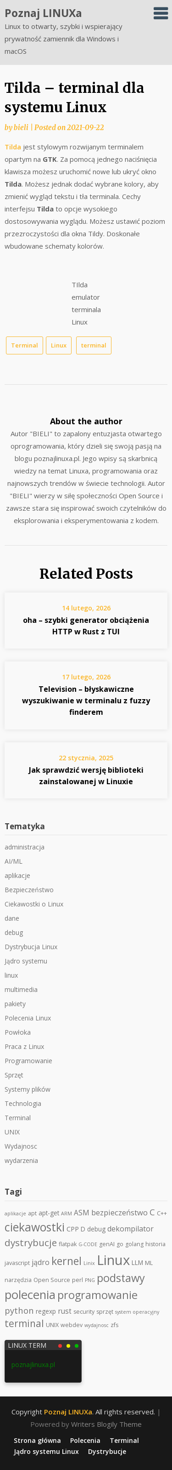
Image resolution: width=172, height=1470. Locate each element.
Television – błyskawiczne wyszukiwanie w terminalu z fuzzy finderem (86, 700)
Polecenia (85, 1440)
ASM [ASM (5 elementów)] (81, 1213)
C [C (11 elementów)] (152, 1212)
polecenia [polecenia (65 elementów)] (30, 1295)
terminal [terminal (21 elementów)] (24, 1323)
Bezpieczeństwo (29, 889)
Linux (59, 345)
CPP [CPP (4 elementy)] (73, 1228)
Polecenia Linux (28, 1018)
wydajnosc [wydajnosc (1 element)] (96, 1325)
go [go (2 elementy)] (120, 1244)
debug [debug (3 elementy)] (96, 1229)
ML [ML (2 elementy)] (149, 1263)
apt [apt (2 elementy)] (32, 1213)
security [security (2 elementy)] (83, 1312)
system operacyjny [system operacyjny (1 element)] (137, 1312)
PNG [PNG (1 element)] (90, 1280)
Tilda (13, 146)
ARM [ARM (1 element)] (66, 1213)
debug (14, 932)
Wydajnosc (21, 1146)
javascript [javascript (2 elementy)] (17, 1263)
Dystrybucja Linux (31, 946)
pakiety (15, 1003)
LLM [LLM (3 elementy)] (137, 1262)
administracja (24, 847)
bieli (21, 127)
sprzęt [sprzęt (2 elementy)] (104, 1312)
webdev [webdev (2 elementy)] (72, 1325)
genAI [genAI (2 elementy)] (107, 1244)
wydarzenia (21, 1160)
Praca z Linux (24, 1046)
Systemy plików (27, 1089)
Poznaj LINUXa (43, 13)
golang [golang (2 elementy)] (134, 1244)
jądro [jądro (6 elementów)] (41, 1262)
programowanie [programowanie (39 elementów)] (97, 1295)
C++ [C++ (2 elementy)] (162, 1213)
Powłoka (18, 1032)
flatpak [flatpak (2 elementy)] (68, 1244)
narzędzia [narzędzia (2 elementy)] (18, 1280)
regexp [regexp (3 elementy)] (46, 1311)
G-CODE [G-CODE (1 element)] (87, 1244)
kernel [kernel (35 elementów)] (66, 1260)
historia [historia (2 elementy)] (155, 1244)
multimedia (21, 989)
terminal (93, 345)
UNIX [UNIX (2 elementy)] (52, 1325)
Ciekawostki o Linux (34, 904)
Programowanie (28, 1060)
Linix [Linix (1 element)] (89, 1263)
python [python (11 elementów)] (19, 1310)
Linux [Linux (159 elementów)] (113, 1260)
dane (12, 918)
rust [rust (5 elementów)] (65, 1311)
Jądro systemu (26, 961)
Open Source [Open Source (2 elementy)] (51, 1280)
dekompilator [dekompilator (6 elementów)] (130, 1229)
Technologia (23, 1103)
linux (11, 975)
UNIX (12, 1132)
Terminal (24, 345)
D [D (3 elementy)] (83, 1229)
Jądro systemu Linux (46, 1451)
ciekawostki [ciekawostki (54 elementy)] (35, 1227)
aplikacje (17, 875)
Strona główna (37, 1440)
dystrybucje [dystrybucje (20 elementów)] (31, 1242)
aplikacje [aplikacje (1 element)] (15, 1213)
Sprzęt (14, 1075)
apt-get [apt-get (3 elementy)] (49, 1212)
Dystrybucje (107, 1451)
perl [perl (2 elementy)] (77, 1280)
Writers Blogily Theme (106, 1424)
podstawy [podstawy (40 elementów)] (121, 1278)
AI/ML (13, 861)
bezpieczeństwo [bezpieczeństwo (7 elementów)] (119, 1212)
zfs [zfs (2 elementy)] (114, 1325)
